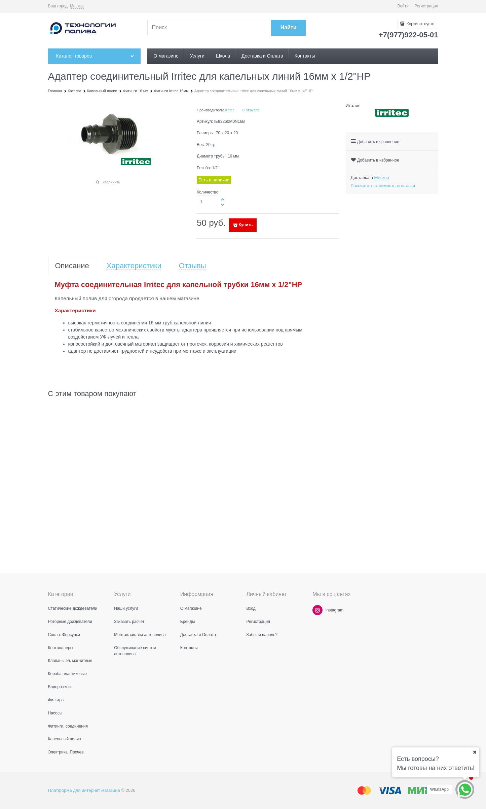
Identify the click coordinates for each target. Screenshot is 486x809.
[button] (223, 199)
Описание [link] (72, 266)
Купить (246, 224)
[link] (77, 6)
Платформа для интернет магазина (84, 790)
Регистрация (426, 6)
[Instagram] (317, 610)
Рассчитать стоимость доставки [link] (383, 185)
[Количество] (207, 202)
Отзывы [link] (192, 266)
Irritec (229, 110)
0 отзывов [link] (251, 110)
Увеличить (111, 182)
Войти (403, 6)
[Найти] (288, 28)
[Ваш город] (474, 752)
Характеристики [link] (134, 266)
